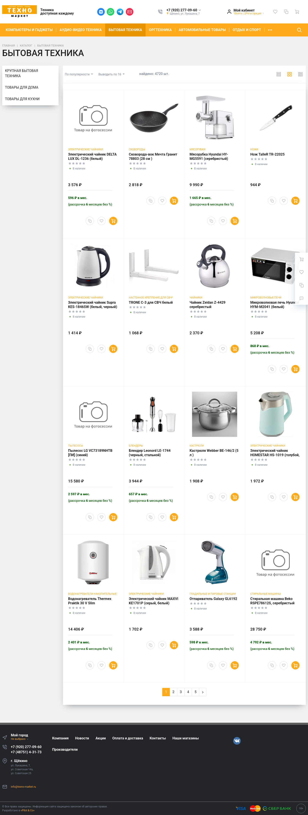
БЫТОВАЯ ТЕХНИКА (125, 30)
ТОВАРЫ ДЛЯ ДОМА (21, 87)
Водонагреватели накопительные (92, 593)
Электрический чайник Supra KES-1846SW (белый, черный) (92, 304)
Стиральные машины (265, 593)
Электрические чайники (85, 149)
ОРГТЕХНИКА (160, 30)
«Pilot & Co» (28, 810)
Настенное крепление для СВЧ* (151, 297)
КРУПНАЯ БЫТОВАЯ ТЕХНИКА (21, 73)
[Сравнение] (286, 11)
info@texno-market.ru (23, 786)
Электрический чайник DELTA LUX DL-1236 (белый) (92, 156)
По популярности (77, 74)
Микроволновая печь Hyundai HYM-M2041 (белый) (274, 304)
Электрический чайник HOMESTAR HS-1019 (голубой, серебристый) (275, 455)
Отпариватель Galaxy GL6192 (213, 599)
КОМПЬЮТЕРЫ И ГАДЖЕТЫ (29, 30)
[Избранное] (275, 11)
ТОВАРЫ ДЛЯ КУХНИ (22, 99)
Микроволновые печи (265, 297)
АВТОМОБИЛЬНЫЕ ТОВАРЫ (202, 30)
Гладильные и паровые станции (213, 593)
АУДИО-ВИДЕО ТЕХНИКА (81, 30)
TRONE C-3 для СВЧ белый (151, 302)
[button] (183, 10)
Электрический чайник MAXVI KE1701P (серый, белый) (153, 601)
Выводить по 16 (110, 74)
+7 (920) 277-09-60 (26, 747)
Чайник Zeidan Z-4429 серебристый (208, 304)
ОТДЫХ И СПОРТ (247, 30)
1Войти (238, 13)
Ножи (254, 149)
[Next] (202, 692)
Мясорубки (197, 149)
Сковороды (137, 149)
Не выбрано (20, 738)
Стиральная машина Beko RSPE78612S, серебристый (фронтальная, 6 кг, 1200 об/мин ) (273, 605)
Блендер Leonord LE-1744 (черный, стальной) (149, 453)
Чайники (196, 297)
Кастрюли (197, 445)
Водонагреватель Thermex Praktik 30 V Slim (89, 601)
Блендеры (136, 445)
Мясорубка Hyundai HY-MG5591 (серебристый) (209, 156)
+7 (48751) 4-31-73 (26, 752)
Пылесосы (75, 445)
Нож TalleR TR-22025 (267, 154)
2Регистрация (252, 13)
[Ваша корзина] (297, 11)
